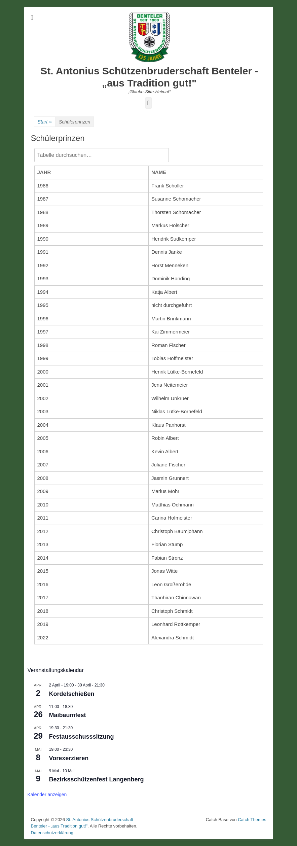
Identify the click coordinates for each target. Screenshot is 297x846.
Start (45, 122)
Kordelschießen (72, 694)
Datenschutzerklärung (52, 832)
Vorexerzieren (69, 758)
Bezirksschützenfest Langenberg (96, 779)
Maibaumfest (67, 715)
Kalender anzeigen (47, 794)
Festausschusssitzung (81, 736)
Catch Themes (252, 819)
